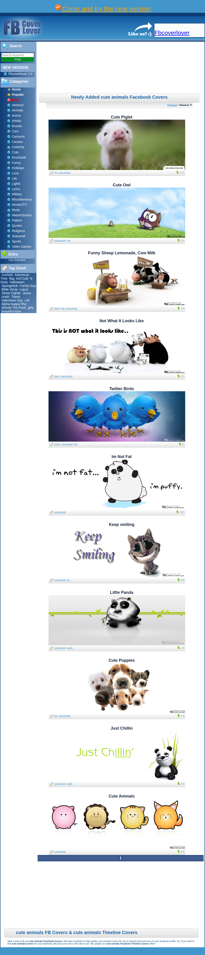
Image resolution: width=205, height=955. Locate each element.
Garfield (7, 275)
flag (11, 278)
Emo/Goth (19, 157)
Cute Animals (64, 172)
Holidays (18, 168)
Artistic (16, 121)
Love (15, 173)
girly (31, 307)
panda (70, 648)
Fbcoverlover (172, 32)
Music (16, 210)
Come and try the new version (106, 9)
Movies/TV (19, 204)
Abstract (17, 105)
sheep (57, 308)
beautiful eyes (11, 311)
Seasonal (18, 236)
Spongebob (10, 286)
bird (68, 240)
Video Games (21, 246)
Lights (16, 183)
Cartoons (18, 136)
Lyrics (16, 189)
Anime (16, 115)
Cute (15, 152)
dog (56, 716)
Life (14, 178)
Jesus (27, 293)
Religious (18, 231)
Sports (16, 241)
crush (5, 297)
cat (68, 580)
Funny (16, 163)
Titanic (15, 297)
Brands (17, 126)
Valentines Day (12, 300)
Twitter (57, 444)
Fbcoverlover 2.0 (20, 74)
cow (63, 308)
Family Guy (28, 286)
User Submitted (17, 260)
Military (17, 194)
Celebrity (18, 147)
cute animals (60, 240)
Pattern (17, 220)
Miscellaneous (22, 199)
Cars (15, 131)
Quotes (17, 225)
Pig (55, 172)
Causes (17, 142)
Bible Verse (10, 289)
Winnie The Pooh (14, 307)
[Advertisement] (121, 68)
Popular (172, 104)
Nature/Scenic (22, 215)
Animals (17, 110)
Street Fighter (11, 293)
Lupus (24, 289)
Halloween (17, 282)
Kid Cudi (22, 278)
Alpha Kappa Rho (14, 304)
